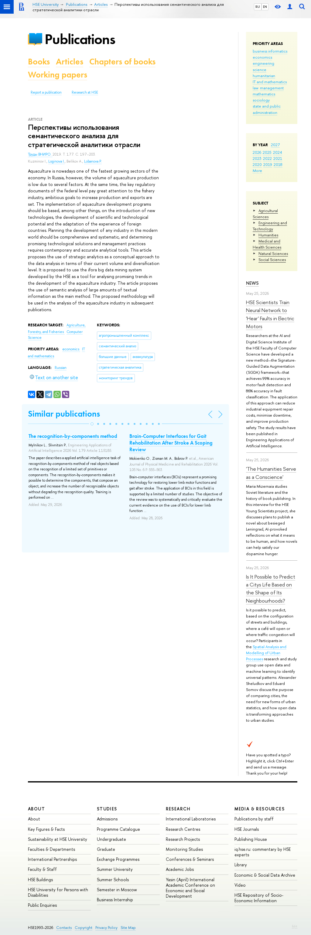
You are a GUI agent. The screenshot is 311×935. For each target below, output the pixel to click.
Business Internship (115, 899)
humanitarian (264, 75)
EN (265, 7)
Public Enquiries (42, 905)
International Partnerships (52, 859)
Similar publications (64, 413)
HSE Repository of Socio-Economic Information (258, 897)
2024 (277, 152)
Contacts (64, 927)
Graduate (106, 849)
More (257, 170)
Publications (80, 39)
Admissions (107, 819)
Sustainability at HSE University (57, 839)
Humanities (268, 235)
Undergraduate (111, 839)
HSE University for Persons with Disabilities (58, 892)
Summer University (115, 869)
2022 (267, 158)
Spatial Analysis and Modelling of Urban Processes (266, 653)
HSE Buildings (40, 879)
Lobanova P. (93, 161)
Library (240, 865)
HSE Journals (246, 829)
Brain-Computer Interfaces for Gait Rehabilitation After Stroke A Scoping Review (171, 443)
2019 (267, 164)
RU (257, 7)
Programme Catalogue (118, 829)
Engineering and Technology (270, 226)
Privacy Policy (106, 927)
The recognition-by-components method (73, 436)
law (255, 88)
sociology (261, 100)
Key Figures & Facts (46, 829)
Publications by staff (254, 819)
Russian (61, 367)
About (36, 809)
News (252, 283)
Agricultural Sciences (265, 213)
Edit (294, 926)
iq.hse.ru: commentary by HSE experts (262, 852)
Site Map (128, 927)
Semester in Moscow (117, 889)
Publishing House (250, 839)
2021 (277, 158)
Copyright (83, 927)
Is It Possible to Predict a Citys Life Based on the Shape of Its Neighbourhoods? (270, 588)
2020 (257, 164)
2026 (257, 152)
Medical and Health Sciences (267, 244)
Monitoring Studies (184, 849)
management (272, 88)
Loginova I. (56, 161)
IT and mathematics (270, 81)
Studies (107, 809)
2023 (257, 158)
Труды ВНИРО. (40, 154)
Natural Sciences (273, 253)
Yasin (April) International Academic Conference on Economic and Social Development (190, 888)
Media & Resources (259, 809)
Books (39, 61)
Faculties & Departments (51, 849)
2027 (275, 144)
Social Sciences (272, 259)
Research (178, 809)
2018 (278, 164)
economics (262, 57)
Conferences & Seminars (190, 859)
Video (240, 885)
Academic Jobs (180, 869)
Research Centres (183, 829)
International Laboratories (191, 819)
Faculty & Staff (42, 869)
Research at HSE (85, 92)
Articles (69, 61)
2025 (267, 152)
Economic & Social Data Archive (264, 875)
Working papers (57, 74)
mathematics (264, 94)
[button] (92, 424)
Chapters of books (122, 61)
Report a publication (46, 92)
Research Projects (183, 839)
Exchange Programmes (118, 859)
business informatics (270, 51)
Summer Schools (113, 879)
